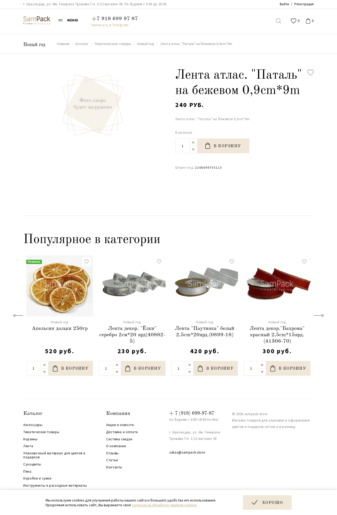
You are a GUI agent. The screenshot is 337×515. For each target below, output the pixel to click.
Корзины (30, 439)
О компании (116, 446)
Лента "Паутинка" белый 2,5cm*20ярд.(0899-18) (204, 332)
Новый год (34, 44)
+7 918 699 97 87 (115, 18)
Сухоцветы (32, 464)
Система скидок (119, 439)
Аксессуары (33, 425)
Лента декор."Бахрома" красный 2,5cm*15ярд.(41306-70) (277, 335)
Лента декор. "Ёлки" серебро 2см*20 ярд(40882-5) (132, 335)
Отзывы (112, 453)
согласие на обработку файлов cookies (164, 505)
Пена (27, 471)
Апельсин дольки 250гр (60, 328)
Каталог (33, 413)
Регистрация (304, 4)
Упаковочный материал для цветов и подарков (54, 455)
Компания (118, 413)
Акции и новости (120, 425)
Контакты (114, 467)
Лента (28, 446)
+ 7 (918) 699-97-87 (191, 413)
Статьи (112, 460)
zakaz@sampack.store (187, 452)
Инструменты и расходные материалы (55, 485)
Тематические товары (41, 432)
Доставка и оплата (122, 432)
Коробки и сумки (37, 478)
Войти (284, 4)
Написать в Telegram (110, 25)
